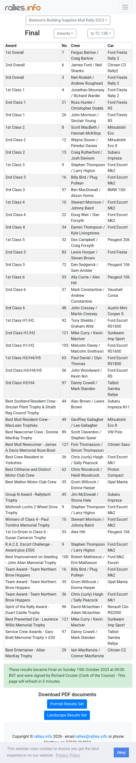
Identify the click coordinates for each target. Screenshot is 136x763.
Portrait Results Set (67, 704)
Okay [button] (121, 752)
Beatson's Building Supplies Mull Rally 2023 (66, 20)
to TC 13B (99, 33)
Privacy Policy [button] (68, 755)
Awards (63, 33)
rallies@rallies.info (91, 736)
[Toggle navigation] (125, 7)
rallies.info (43, 736)
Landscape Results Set (67, 715)
